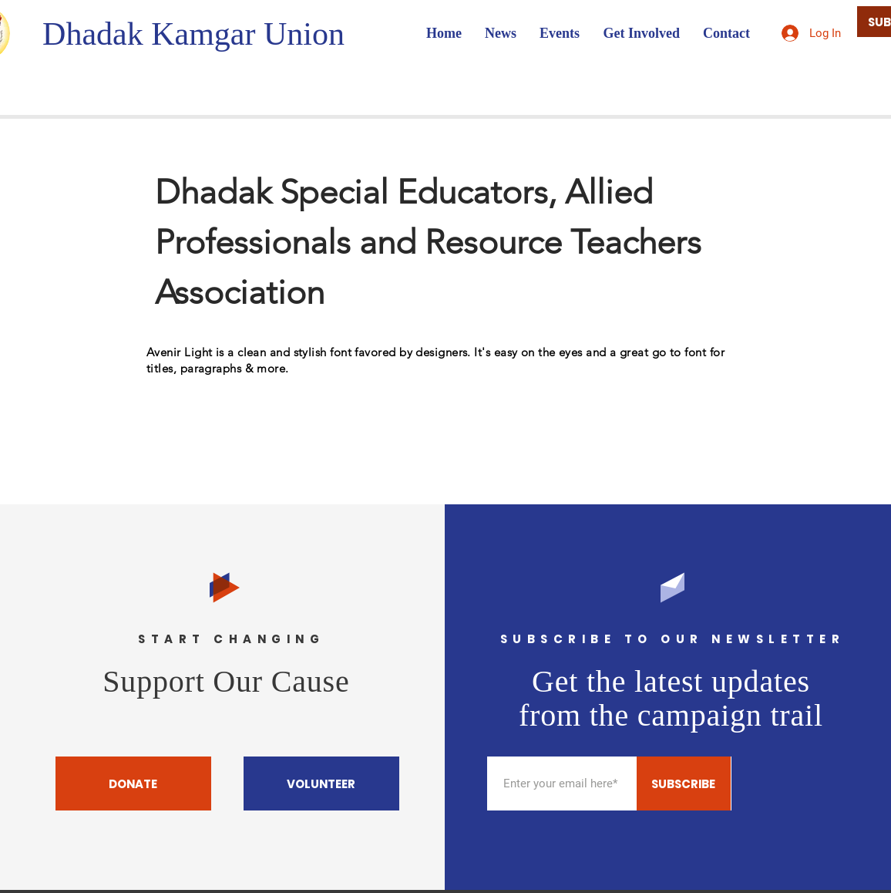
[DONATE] (133, 783)
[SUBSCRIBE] (684, 783)
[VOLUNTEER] (321, 783)
